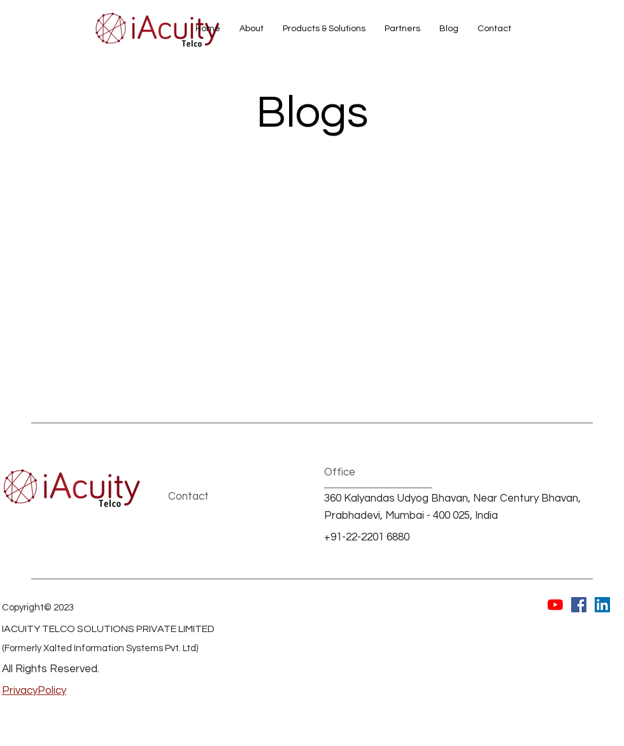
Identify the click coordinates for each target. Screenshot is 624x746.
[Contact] (213, 497)
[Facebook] (578, 604)
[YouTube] (555, 604)
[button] (324, 29)
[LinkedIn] (602, 604)
